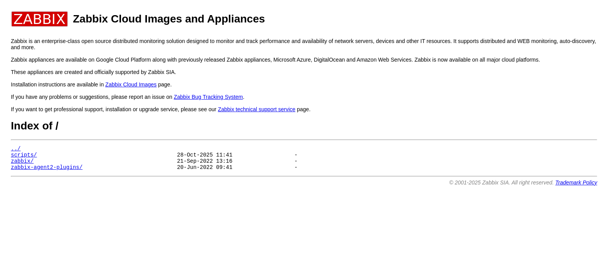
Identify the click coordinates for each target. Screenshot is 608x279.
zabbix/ (22, 164)
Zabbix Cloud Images (131, 84)
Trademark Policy (576, 187)
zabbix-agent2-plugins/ (47, 171)
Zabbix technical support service (256, 109)
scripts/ (24, 156)
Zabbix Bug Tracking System (208, 97)
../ (16, 149)
